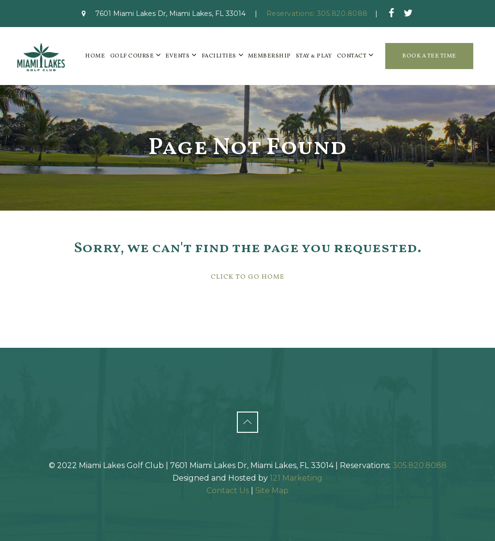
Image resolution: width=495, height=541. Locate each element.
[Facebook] (391, 13)
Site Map (272, 490)
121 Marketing (296, 478)
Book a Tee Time (429, 56)
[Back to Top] (247, 422)
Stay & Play (314, 56)
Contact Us (227, 490)
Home (95, 56)
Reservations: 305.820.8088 (317, 13)
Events (177, 56)
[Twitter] (408, 13)
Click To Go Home (247, 277)
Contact (352, 56)
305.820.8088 (420, 465)
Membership (269, 56)
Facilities (219, 56)
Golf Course (132, 56)
